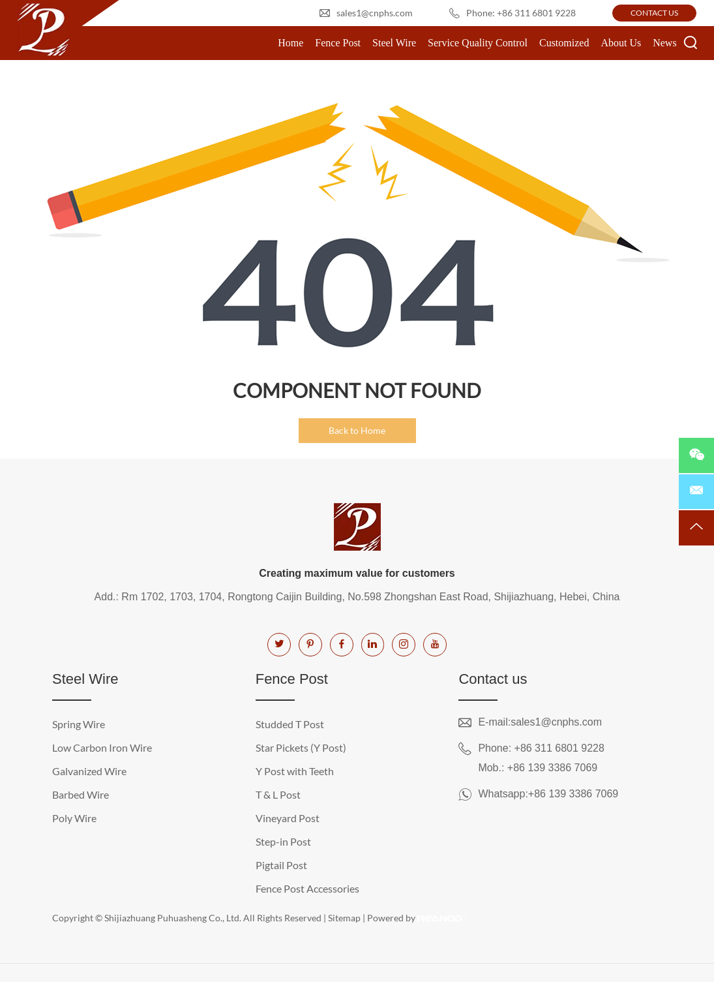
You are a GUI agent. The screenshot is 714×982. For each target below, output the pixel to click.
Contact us (492, 679)
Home (290, 42)
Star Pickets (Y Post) (301, 747)
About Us (621, 42)
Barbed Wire (80, 794)
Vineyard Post (288, 818)
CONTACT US (654, 13)
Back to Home (357, 430)
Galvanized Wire (89, 771)
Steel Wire (394, 42)
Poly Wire (74, 818)
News (664, 42)
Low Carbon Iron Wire (102, 747)
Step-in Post (283, 841)
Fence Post (338, 42)
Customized (564, 42)
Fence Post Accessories (307, 888)
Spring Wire (78, 724)
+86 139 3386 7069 (573, 793)
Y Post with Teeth (295, 771)
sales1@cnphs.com (374, 12)
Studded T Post (290, 724)
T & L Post (278, 794)
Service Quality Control (478, 42)
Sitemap (344, 917)
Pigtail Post (281, 865)
